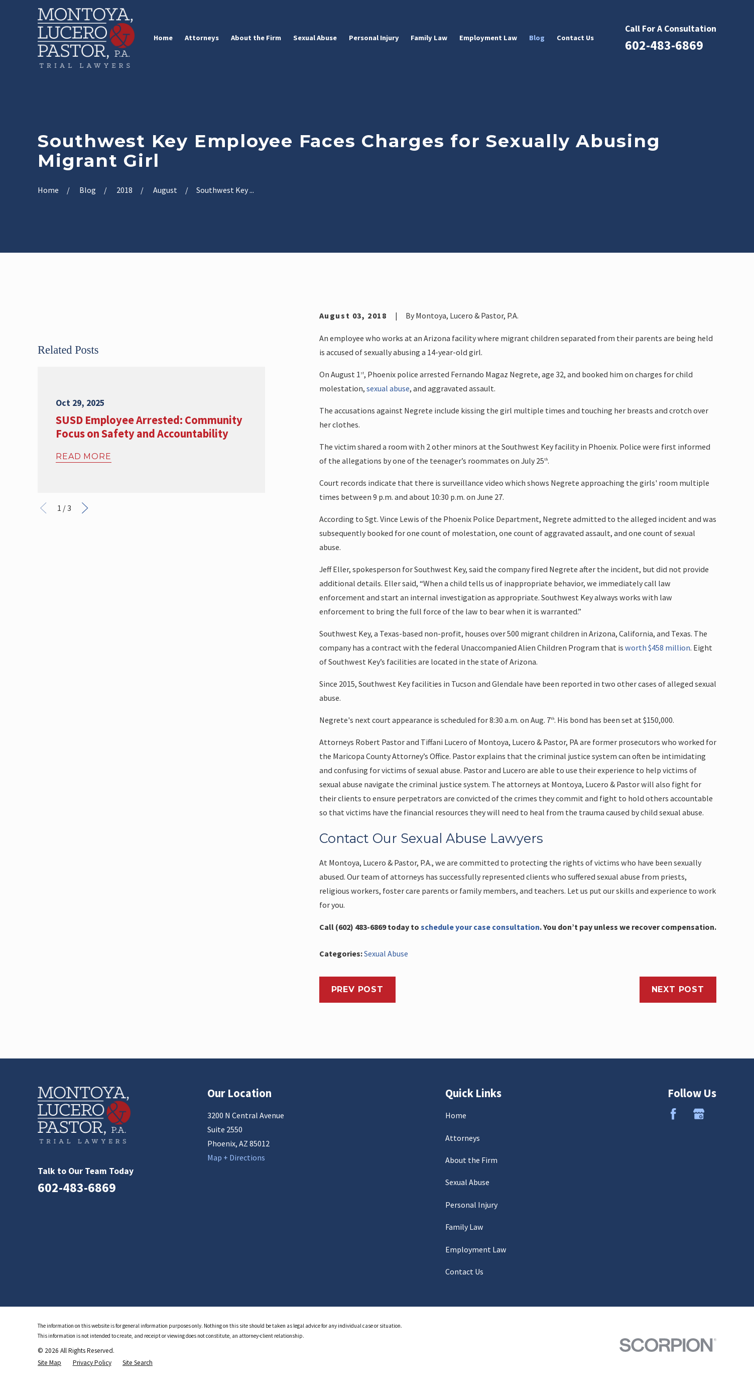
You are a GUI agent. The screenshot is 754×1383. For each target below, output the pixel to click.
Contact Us (464, 1271)
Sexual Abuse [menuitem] (315, 37)
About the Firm (471, 1160)
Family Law (464, 1227)
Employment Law (476, 1249)
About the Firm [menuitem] (256, 37)
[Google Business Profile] (698, 1113)
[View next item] (84, 660)
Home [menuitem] (163, 37)
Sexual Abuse (386, 953)
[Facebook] (673, 1113)
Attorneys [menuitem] (202, 37)
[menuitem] (49, 1362)
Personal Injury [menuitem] (374, 37)
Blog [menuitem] (537, 37)
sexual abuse (388, 388)
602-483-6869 (664, 45)
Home (455, 1115)
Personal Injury (471, 1205)
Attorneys (462, 1138)
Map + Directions (236, 1157)
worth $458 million (657, 648)
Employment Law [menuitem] (488, 37)
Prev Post (357, 989)
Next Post (678, 989)
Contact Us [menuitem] (575, 37)
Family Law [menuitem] (429, 37)
